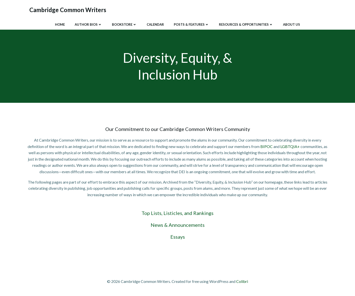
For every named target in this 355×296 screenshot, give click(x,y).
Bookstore (124, 24)
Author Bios (88, 24)
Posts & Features (191, 24)
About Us (291, 24)
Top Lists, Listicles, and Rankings (177, 213)
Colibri (242, 281)
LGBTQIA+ (290, 146)
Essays (177, 237)
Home (60, 24)
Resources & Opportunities (246, 24)
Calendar (155, 24)
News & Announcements (178, 225)
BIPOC (266, 146)
